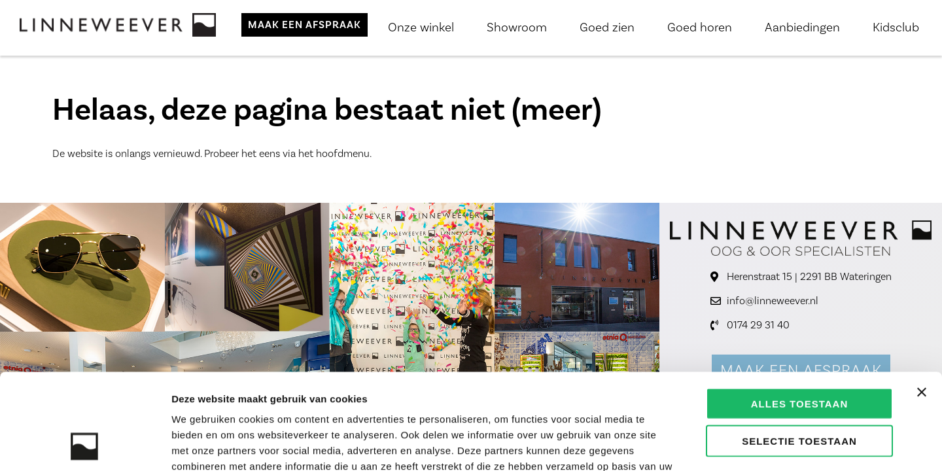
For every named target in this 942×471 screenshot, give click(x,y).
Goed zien (607, 27)
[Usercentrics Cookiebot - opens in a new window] (84, 445)
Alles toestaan (799, 313)
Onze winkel (421, 27)
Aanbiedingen (802, 27)
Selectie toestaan (799, 351)
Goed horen (699, 27)
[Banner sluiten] (921, 302)
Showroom (517, 27)
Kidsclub (896, 27)
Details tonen (707, 445)
